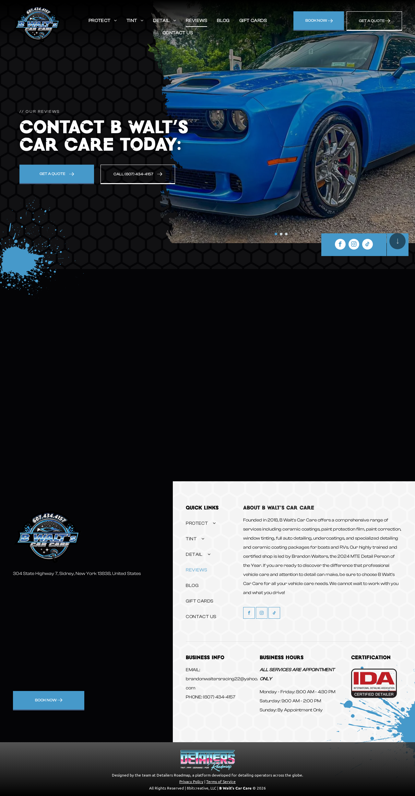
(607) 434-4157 (219, 697)
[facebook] (340, 245)
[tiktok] (367, 245)
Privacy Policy (191, 781)
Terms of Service (221, 781)
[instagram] (354, 245)
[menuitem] (103, 21)
